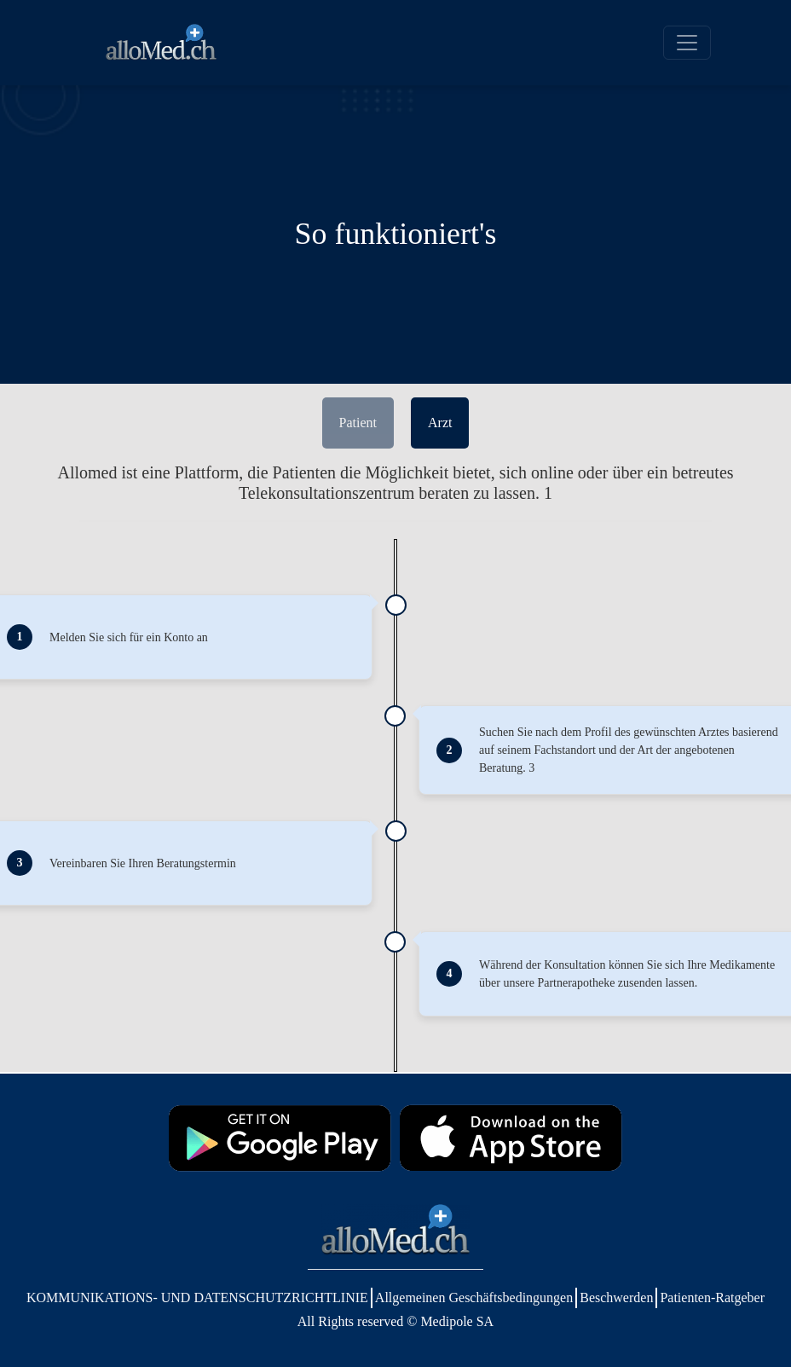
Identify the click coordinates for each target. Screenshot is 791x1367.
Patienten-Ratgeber (712, 1297)
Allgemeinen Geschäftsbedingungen (474, 1297)
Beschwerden (616, 1297)
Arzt (440, 422)
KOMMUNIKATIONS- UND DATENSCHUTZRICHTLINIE (197, 1297)
